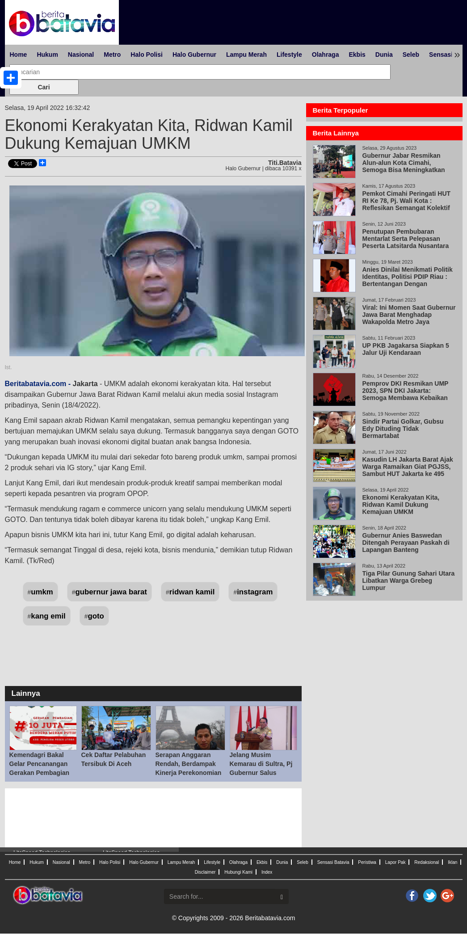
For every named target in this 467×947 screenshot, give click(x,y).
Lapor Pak (395, 862)
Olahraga (325, 54)
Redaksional (426, 862)
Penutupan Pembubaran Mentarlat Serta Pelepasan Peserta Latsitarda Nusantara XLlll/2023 (405, 242)
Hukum (47, 54)
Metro (112, 54)
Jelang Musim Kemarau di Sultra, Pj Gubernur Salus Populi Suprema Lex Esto (261, 772)
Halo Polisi (146, 54)
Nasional (81, 54)
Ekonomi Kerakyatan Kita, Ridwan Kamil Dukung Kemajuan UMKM (401, 504)
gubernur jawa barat (111, 592)
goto (96, 616)
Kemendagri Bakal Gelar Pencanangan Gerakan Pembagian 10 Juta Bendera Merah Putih (39, 772)
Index (266, 872)
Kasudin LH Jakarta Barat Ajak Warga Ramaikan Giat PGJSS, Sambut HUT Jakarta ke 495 (407, 466)
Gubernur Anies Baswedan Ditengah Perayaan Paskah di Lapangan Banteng (406, 542)
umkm (42, 592)
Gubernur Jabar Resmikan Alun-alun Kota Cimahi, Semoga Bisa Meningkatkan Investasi (403, 166)
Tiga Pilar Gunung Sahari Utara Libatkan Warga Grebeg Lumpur (408, 580)
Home (18, 54)
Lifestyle (289, 54)
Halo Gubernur (194, 54)
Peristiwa (367, 862)
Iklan (452, 862)
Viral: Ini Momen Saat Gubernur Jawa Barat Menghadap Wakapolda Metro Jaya (409, 314)
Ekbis (357, 54)
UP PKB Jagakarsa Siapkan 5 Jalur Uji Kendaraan (405, 349)
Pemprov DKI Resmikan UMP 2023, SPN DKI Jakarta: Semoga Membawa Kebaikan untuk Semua (405, 394)
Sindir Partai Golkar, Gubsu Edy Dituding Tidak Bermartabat (403, 428)
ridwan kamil (192, 592)
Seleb (411, 54)
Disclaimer (205, 872)
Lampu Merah (246, 54)
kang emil (48, 616)
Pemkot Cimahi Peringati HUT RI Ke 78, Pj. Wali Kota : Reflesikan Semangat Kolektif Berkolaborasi (406, 204)
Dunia (384, 54)
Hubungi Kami (238, 872)
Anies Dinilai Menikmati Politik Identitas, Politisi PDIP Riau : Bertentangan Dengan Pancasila (407, 280)
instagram (255, 592)
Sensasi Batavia (333, 862)
